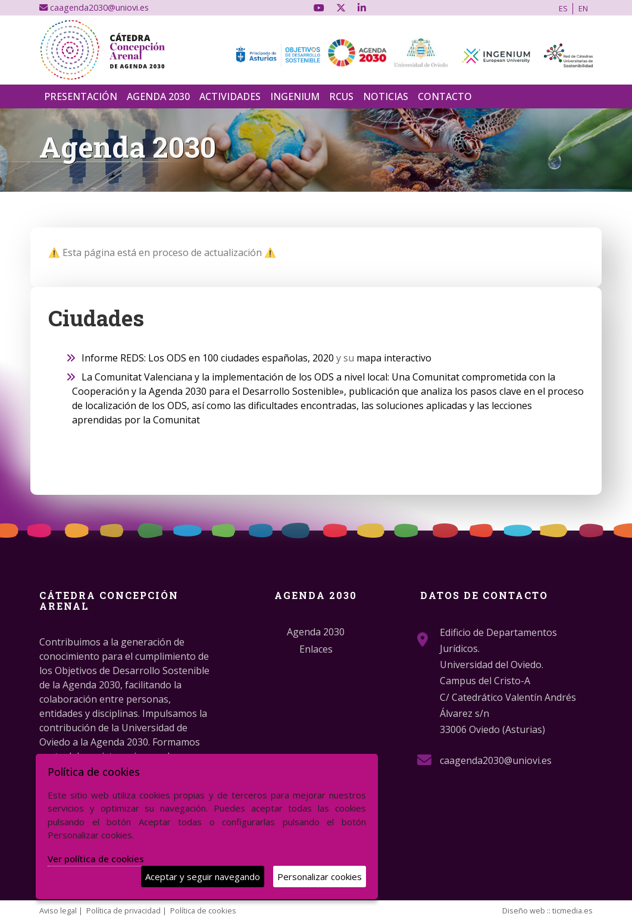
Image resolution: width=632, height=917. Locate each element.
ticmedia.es (572, 910)
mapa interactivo (393, 357)
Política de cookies (203, 910)
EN (583, 8)
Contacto (445, 96)
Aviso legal (58, 910)
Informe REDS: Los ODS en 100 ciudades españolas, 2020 (208, 357)
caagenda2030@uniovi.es (94, 7)
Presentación (80, 96)
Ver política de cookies (96, 859)
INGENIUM (295, 96)
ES (563, 8)
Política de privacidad (123, 910)
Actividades (230, 96)
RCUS (341, 96)
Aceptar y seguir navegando (202, 876)
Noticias (385, 96)
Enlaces (316, 649)
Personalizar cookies (319, 876)
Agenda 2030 (158, 96)
